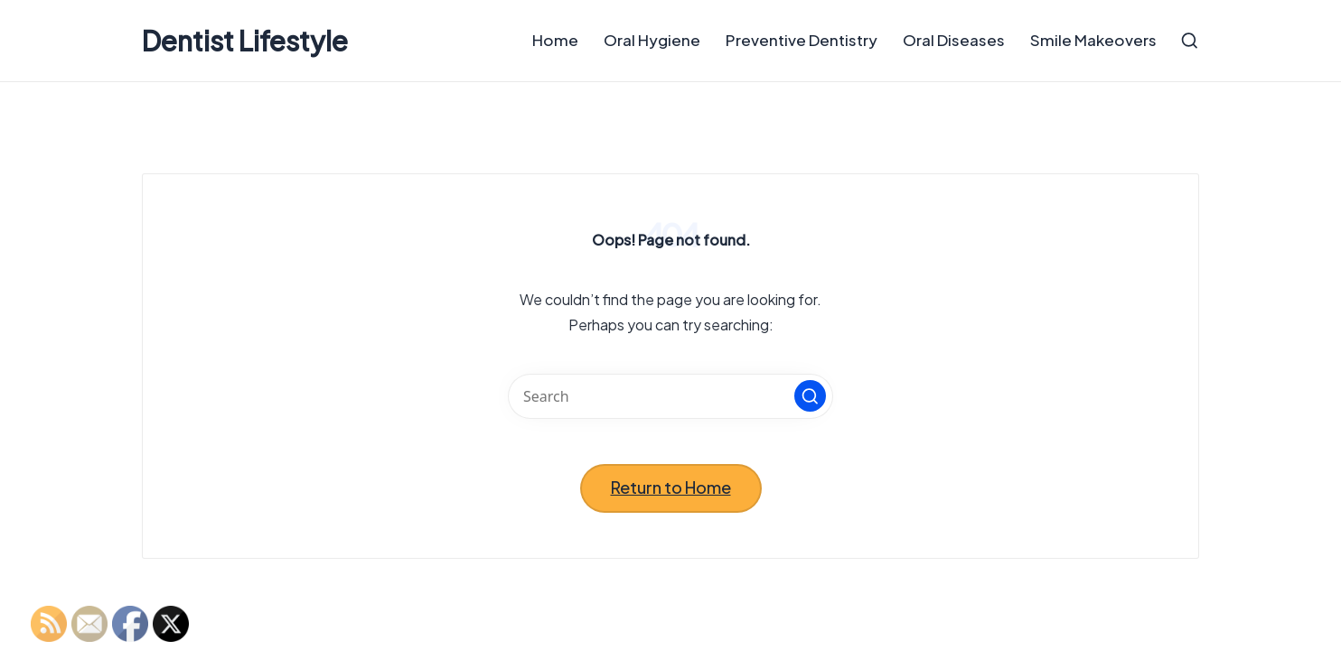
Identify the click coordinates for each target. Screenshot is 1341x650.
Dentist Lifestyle (245, 41)
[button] (810, 396)
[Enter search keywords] (670, 396)
